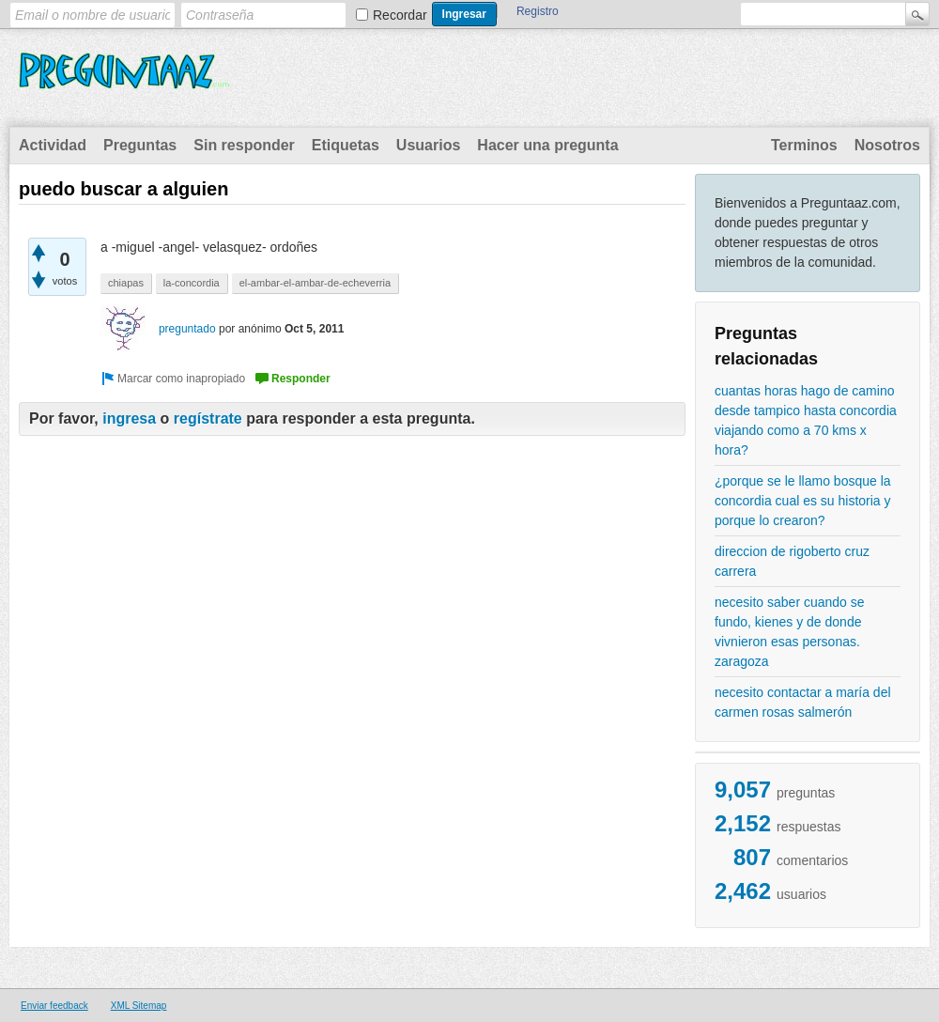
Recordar (400, 15)
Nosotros (887, 145)
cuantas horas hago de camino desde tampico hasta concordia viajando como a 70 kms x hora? (806, 420)
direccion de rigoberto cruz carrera (792, 561)
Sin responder (244, 145)
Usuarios (428, 145)
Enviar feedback (54, 1005)
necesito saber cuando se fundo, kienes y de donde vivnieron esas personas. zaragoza (790, 632)
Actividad (52, 145)
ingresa (129, 418)
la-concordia (191, 282)
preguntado (187, 328)
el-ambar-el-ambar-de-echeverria (315, 282)
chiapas (126, 282)
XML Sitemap (139, 1005)
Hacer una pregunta (547, 145)
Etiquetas (345, 145)
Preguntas (140, 145)
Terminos (804, 145)
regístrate (208, 418)
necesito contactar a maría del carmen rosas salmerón (803, 702)
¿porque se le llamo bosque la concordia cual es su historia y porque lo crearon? (803, 500)
